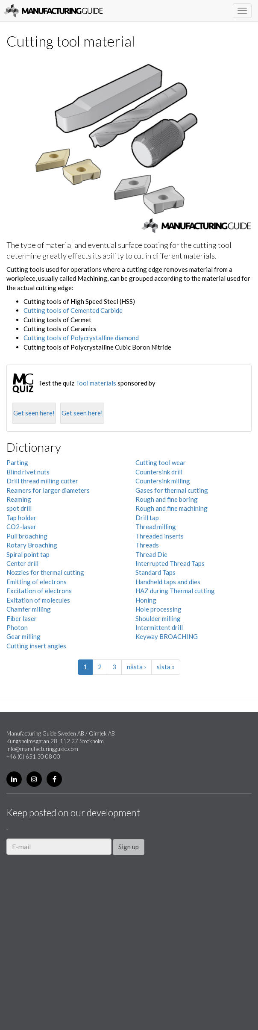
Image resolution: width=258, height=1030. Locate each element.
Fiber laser (21, 618)
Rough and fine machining (171, 508)
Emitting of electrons (36, 582)
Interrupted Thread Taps (170, 563)
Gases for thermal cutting (171, 490)
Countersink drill (158, 472)
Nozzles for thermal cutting (45, 572)
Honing (145, 600)
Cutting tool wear (160, 462)
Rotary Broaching (31, 545)
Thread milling (155, 526)
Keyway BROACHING (166, 636)
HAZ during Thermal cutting (175, 590)
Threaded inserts (159, 536)
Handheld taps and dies (167, 582)
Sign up (128, 846)
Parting (17, 462)
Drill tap (147, 517)
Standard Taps (155, 572)
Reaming (18, 499)
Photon (17, 627)
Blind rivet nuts (28, 472)
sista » (166, 667)
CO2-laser (21, 526)
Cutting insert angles (36, 646)
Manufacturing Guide (53, 11)
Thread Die (151, 554)
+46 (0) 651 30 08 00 (33, 756)
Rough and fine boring (166, 499)
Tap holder (21, 517)
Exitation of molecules (38, 600)
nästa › (136, 667)
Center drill (22, 563)
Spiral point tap (28, 554)
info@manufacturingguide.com (42, 748)
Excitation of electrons (39, 590)
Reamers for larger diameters (48, 490)
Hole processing (158, 609)
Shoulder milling (158, 618)
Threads (147, 545)
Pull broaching (26, 536)
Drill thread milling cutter (42, 481)
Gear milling (23, 636)
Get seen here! (34, 413)
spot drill (19, 508)
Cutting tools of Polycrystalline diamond (81, 337)
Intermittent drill (159, 627)
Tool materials (96, 383)
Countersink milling (162, 481)
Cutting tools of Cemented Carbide (73, 310)
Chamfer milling (28, 609)
